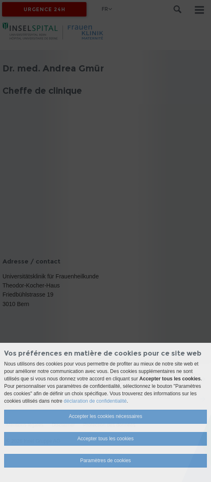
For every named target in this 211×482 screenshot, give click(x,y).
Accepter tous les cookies (105, 439)
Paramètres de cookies (105, 460)
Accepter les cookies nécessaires (105, 416)
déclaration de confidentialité (95, 401)
